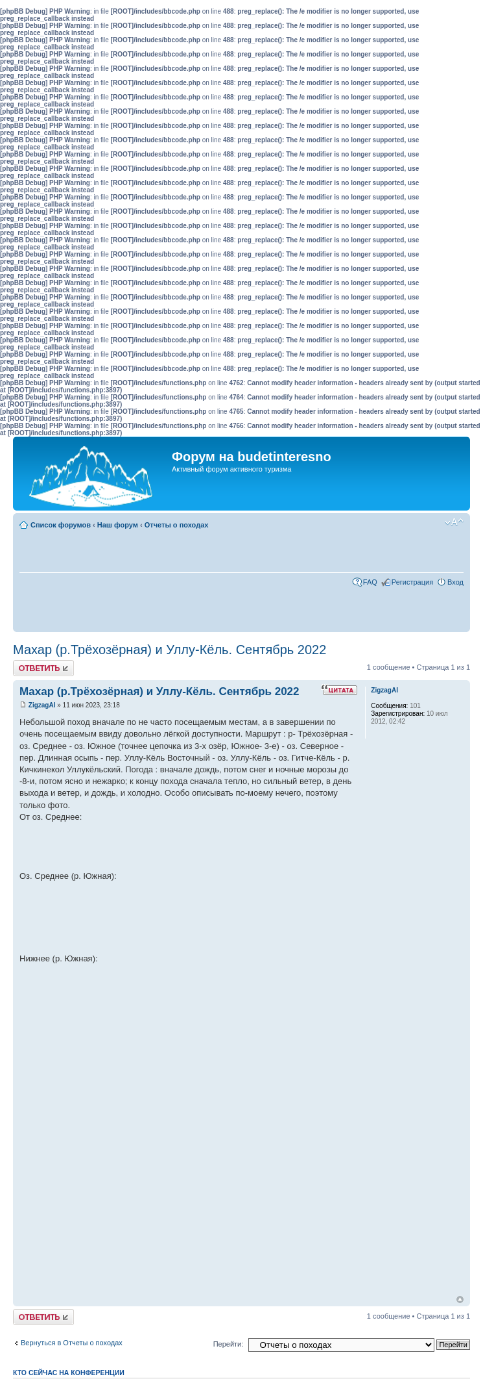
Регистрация (412, 582)
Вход (455, 582)
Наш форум (117, 525)
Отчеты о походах (177, 525)
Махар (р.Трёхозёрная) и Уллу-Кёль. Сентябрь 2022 (169, 649)
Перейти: (228, 1344)
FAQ (370, 582)
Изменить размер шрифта (454, 522)
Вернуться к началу (460, 1299)
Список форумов (60, 525)
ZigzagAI (42, 705)
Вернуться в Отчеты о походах (72, 1343)
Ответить (43, 668)
